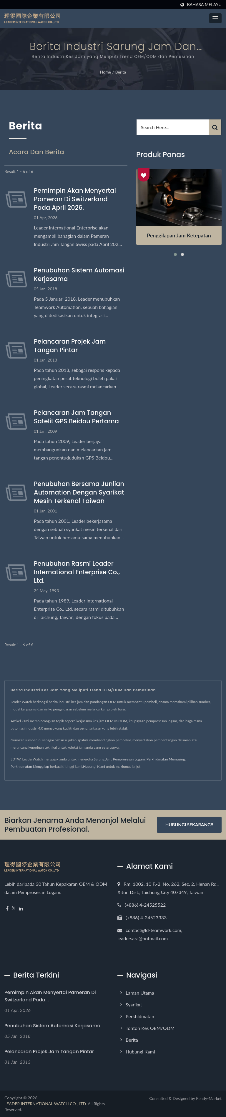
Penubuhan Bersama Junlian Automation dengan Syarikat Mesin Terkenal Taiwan (79, 492)
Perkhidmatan (140, 1016)
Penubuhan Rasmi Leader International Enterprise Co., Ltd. (77, 572)
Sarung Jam (103, 759)
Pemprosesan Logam (129, 759)
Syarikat (134, 1004)
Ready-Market (209, 1098)
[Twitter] (13, 908)
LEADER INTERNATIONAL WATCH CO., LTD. (45, 1103)
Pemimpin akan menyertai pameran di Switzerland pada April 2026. (75, 199)
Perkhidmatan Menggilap (30, 766)
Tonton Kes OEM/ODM (150, 1028)
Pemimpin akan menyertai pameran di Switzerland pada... (50, 996)
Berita (120, 71)
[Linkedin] (21, 908)
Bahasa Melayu (204, 4)
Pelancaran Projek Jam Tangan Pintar (70, 345)
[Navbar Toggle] (215, 18)
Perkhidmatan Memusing (166, 759)
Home (105, 71)
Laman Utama (140, 993)
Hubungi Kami (94, 766)
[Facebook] (7, 908)
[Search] (173, 127)
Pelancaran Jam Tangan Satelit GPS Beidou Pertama (76, 416)
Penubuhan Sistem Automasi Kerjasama (79, 274)
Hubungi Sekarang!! (189, 824)
